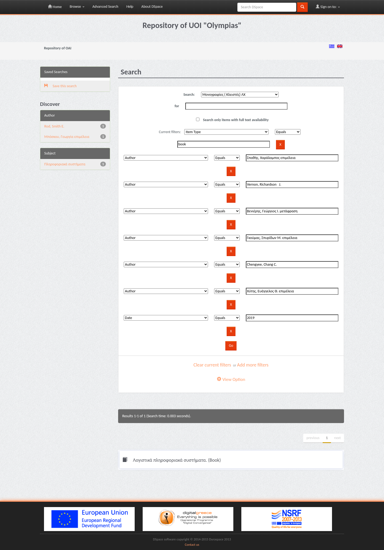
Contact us (192, 545)
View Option (231, 379)
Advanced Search (105, 6)
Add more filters (253, 365)
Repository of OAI (57, 48)
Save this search (60, 86)
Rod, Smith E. (54, 126)
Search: (189, 94)
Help (129, 6)
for (177, 106)
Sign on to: (328, 6)
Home (55, 6)
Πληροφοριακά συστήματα (64, 164)
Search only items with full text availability (232, 120)
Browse (77, 6)
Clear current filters (212, 365)
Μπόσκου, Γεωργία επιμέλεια (66, 136)
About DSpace (152, 6)
